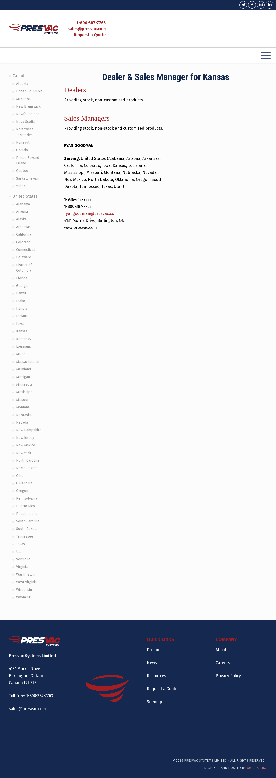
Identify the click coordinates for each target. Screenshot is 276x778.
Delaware (23, 257)
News (152, 662)
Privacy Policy (228, 676)
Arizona (22, 212)
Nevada (22, 422)
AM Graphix (256, 768)
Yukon (21, 186)
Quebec (22, 171)
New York (23, 453)
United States (25, 196)
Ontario (22, 150)
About (221, 650)
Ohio (19, 476)
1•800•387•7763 (91, 22)
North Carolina (27, 460)
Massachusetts (28, 362)
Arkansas (23, 227)
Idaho (20, 301)
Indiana (22, 316)
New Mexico (25, 445)
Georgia (22, 286)
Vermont (23, 559)
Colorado (23, 242)
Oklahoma (24, 483)
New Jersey (25, 438)
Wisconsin (24, 590)
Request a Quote (90, 34)
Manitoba (23, 99)
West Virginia (26, 582)
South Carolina (27, 521)
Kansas (21, 331)
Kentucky (23, 339)
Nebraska (24, 415)
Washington (25, 574)
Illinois (21, 308)
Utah (19, 552)
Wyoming (23, 597)
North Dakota (26, 468)
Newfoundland (27, 114)
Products (155, 650)
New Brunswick (28, 106)
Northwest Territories (24, 132)
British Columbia (29, 91)
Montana (23, 407)
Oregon (22, 491)
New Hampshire (28, 430)
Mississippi (24, 392)
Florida (21, 278)
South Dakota (26, 529)
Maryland (23, 369)
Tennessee (24, 536)
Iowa (20, 324)
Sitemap (154, 702)
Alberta (22, 84)
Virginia (22, 567)
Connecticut (25, 250)
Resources (156, 676)
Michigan (23, 377)
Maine (20, 354)
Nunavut (22, 142)
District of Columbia (24, 268)
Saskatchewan (27, 178)
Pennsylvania (26, 498)
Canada (20, 76)
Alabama (23, 204)
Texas (20, 544)
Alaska (21, 219)
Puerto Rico (25, 506)
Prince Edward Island (27, 161)
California (23, 234)
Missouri (22, 400)
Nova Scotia (25, 122)
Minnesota (24, 384)
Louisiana (23, 346)
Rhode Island (26, 514)
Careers (223, 662)
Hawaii (21, 293)
